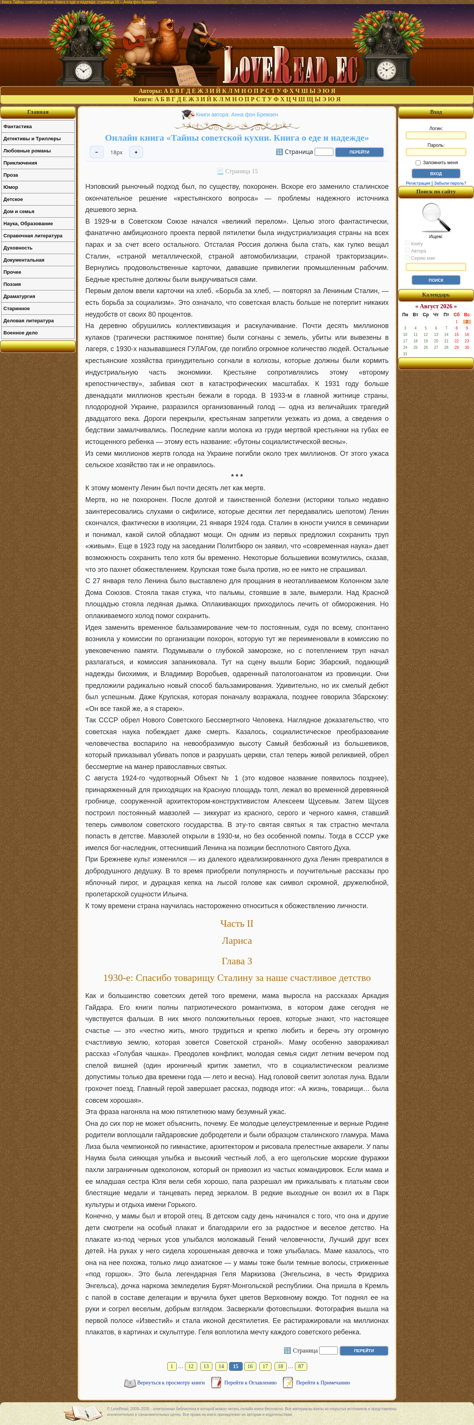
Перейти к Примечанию (323, 1383)
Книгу (414, 243)
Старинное (16, 308)
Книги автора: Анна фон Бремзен (237, 114)
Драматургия (19, 296)
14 (221, 1366)
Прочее (12, 272)
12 (191, 1366)
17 (265, 1366)
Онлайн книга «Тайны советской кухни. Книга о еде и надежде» (237, 138)
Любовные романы (27, 151)
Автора (415, 251)
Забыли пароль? (450, 183)
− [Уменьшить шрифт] (96, 152)
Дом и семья (19, 211)
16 (250, 1366)
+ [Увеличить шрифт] (136, 152)
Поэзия (12, 284)
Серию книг (420, 258)
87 (301, 1366)
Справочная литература (33, 236)
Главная (38, 112)
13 (206, 1366)
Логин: (436, 133)
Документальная (23, 260)
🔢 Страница (294, 151)
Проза (10, 175)
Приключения (20, 163)
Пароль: (436, 149)
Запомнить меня (437, 162)
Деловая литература (28, 320)
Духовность (18, 248)
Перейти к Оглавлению (251, 1383)
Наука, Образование (28, 223)
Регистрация (418, 183)
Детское (13, 199)
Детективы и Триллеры (32, 138)
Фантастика (17, 126)
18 (280, 1366)
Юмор (10, 187)
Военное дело (20, 333)
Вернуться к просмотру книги (171, 1383)
